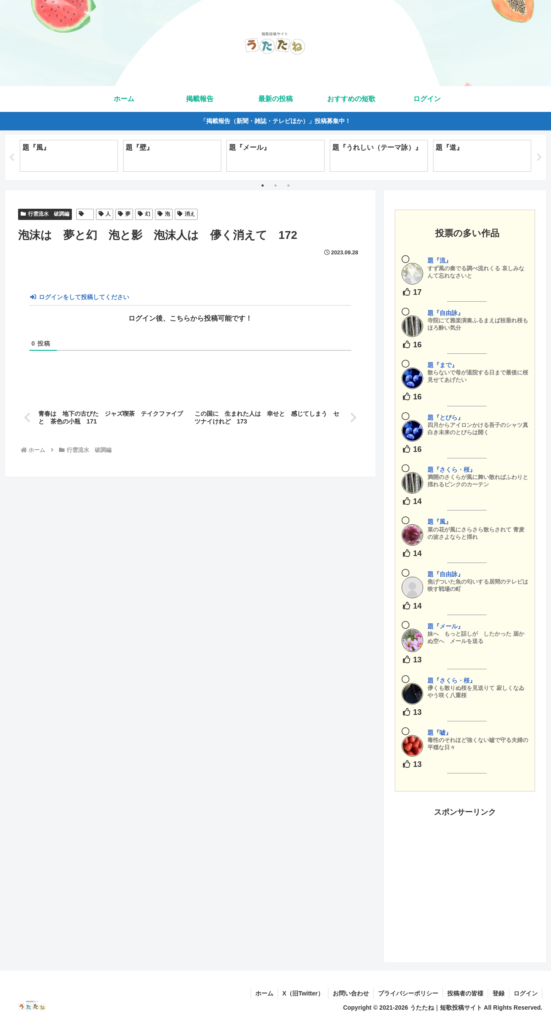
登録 (498, 993)
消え (186, 214)
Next (539, 157)
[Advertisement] (465, 879)
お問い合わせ (351, 993)
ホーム (264, 993)
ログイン (526, 993)
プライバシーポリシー (408, 993)
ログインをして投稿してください (79, 297)
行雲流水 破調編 (45, 214)
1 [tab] (262, 185)
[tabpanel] (69, 156)
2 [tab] (275, 185)
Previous (11, 157)
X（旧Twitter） (303, 993)
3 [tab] (288, 185)
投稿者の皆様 (465, 993)
